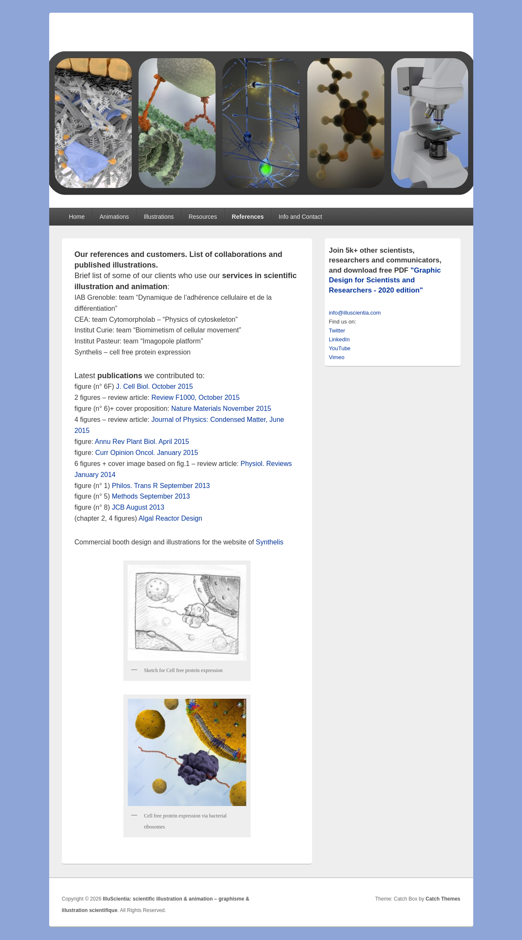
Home (76, 216)
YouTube (340, 348)
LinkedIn (339, 339)
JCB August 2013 (138, 507)
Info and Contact (300, 216)
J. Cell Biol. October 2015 (154, 386)
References (248, 216)
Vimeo (337, 357)
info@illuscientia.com (355, 313)
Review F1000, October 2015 (195, 397)
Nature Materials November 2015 (221, 408)
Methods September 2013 (151, 496)
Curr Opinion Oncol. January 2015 (146, 452)
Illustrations (159, 216)
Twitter (337, 330)
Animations (114, 216)
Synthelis (269, 542)
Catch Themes (442, 899)
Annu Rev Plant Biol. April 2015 (142, 441)
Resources (203, 216)
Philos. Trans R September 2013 (161, 485)
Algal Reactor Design (170, 518)
